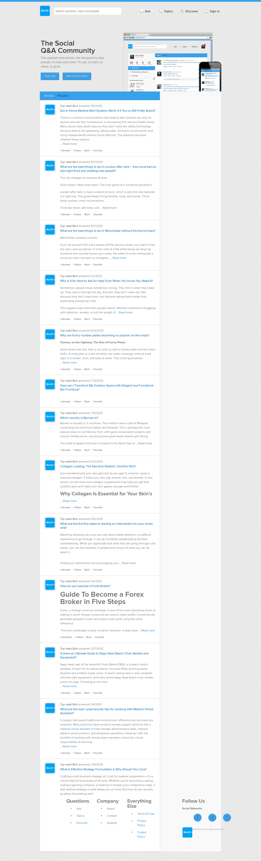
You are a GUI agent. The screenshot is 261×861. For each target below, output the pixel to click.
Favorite (97, 150)
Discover (188, 11)
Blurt (87, 150)
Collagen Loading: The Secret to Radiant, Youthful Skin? (98, 466)
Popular (62, 96)
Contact (112, 816)
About (111, 809)
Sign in (212, 11)
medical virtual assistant (75, 729)
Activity (49, 96)
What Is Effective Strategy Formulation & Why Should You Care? (103, 769)
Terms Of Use (145, 814)
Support (112, 823)
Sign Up (50, 76)
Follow (77, 150)
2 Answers (66, 637)
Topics (165, 11)
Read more (70, 144)
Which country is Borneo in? (79, 418)
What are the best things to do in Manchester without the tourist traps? (107, 231)
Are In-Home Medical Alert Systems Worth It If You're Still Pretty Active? (107, 111)
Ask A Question (77, 76)
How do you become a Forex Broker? (85, 586)
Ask (145, 11)
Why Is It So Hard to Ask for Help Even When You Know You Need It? (106, 281)
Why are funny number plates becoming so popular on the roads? (104, 335)
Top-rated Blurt (69, 106)
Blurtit (45, 10)
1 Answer (65, 150)
